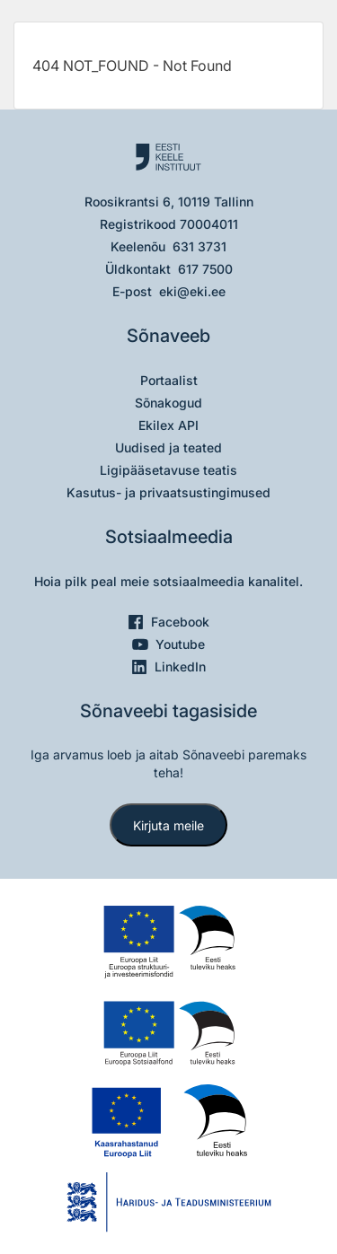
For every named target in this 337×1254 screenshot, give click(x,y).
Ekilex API (168, 425)
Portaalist (169, 380)
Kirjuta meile (168, 825)
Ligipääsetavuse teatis (168, 470)
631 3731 (199, 246)
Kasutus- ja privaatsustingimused (168, 492)
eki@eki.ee (192, 291)
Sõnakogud (168, 402)
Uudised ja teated (168, 447)
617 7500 (205, 268)
